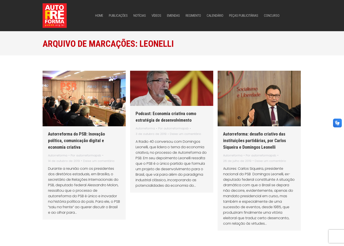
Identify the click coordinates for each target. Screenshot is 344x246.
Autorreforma (57, 155)
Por (86, 155)
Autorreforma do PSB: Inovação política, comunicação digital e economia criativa (76, 140)
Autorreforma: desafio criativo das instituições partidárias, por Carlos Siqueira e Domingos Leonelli (254, 140)
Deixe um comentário (99, 161)
